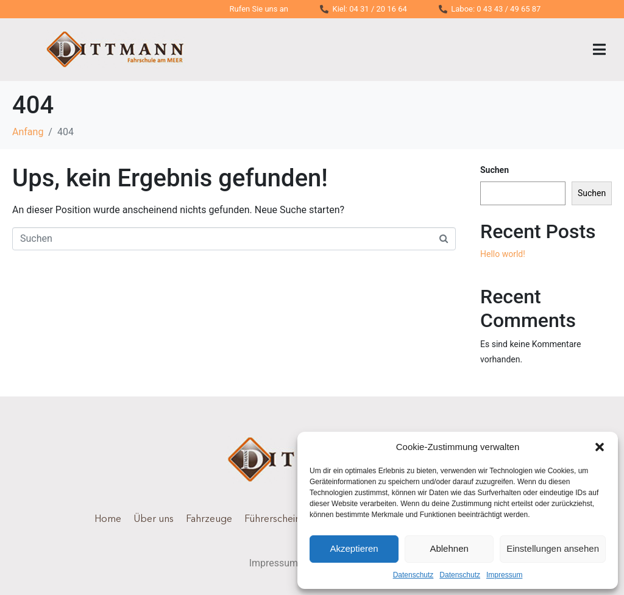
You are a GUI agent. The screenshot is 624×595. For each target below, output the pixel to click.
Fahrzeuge (209, 519)
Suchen (494, 170)
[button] (600, 447)
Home (107, 519)
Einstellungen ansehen (552, 548)
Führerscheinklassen (288, 519)
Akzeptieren (354, 548)
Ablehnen (449, 548)
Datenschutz (413, 575)
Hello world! (502, 254)
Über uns (153, 519)
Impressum (504, 575)
